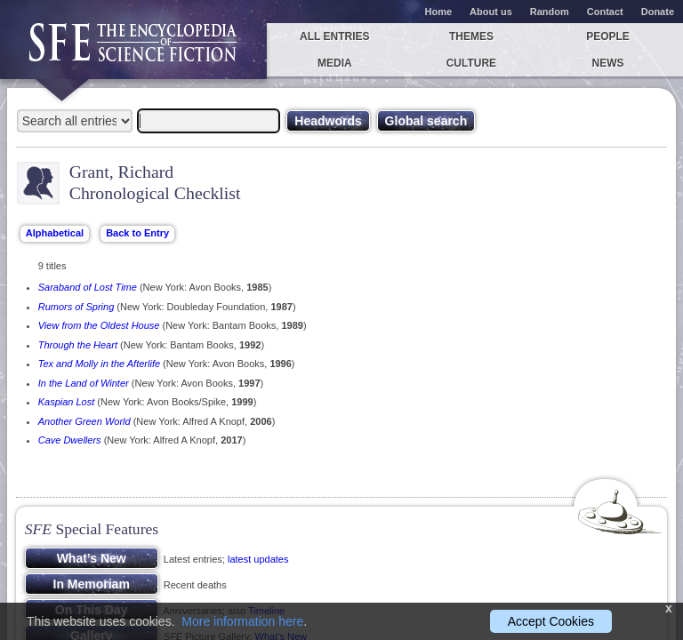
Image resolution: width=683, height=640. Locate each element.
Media (334, 63)
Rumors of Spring (76, 306)
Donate (657, 11)
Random (549, 11)
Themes (471, 36)
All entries (334, 36)
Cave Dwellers (69, 440)
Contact (605, 11)
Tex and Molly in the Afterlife (99, 363)
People (608, 36)
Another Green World (84, 421)
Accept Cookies (551, 621)
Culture (471, 63)
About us (491, 11)
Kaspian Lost (66, 401)
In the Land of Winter (83, 383)
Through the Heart (77, 345)
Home (439, 11)
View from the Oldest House (99, 325)
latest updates (258, 559)
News (608, 63)
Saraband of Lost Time (87, 287)
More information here (242, 621)
